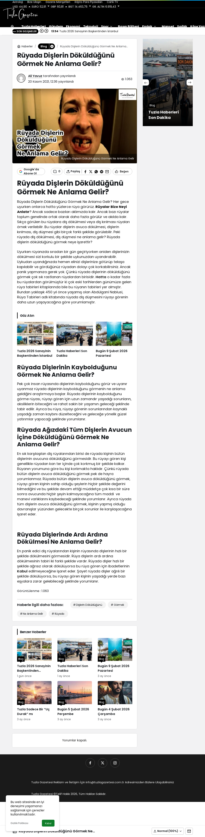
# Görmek (117, 605)
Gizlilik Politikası (19, 823)
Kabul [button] (48, 823)
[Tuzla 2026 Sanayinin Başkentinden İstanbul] (35, 340)
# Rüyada (58, 614)
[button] (168, 831)
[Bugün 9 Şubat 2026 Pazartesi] (114, 340)
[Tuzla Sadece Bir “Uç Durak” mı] (34, 701)
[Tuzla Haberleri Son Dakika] (74, 340)
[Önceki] (146, 82)
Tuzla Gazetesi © (43, 794)
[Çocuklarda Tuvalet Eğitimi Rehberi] (168, 82)
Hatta (101, 276)
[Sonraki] (190, 82)
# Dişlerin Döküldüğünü (87, 605)
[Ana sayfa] (12, 26)
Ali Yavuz (35, 76)
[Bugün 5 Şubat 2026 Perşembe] (74, 701)
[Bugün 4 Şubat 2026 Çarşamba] (115, 701)
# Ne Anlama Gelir (31, 614)
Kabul (22, 571)
